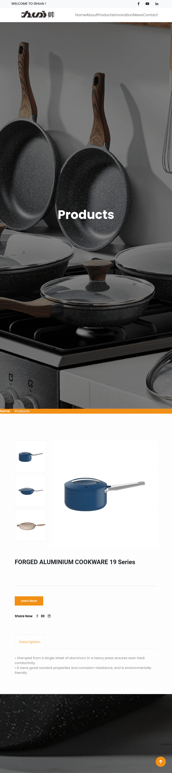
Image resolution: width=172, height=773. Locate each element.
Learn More (29, 601)
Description (30, 643)
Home (5, 411)
